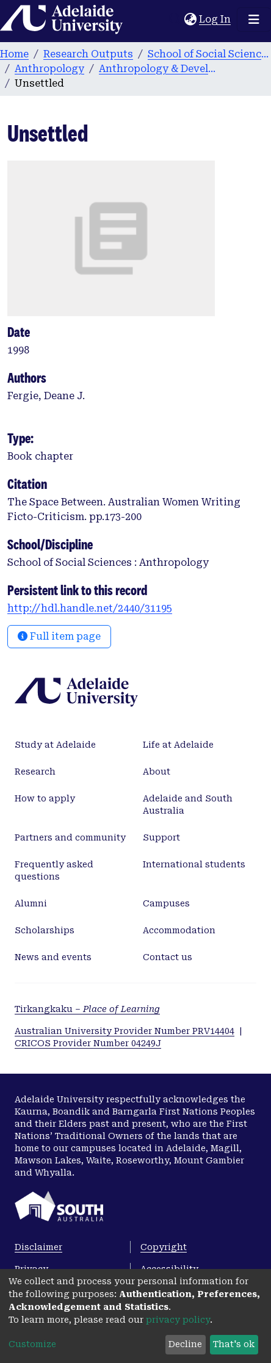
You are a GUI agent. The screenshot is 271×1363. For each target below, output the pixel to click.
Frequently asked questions (54, 870)
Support (161, 837)
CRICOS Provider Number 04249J (88, 1043)
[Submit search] (174, 19)
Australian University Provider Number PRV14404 (124, 1031)
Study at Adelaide (55, 745)
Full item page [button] (59, 636)
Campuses (166, 903)
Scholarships (44, 930)
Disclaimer (38, 1247)
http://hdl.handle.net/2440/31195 (89, 608)
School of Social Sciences (209, 54)
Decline (185, 1344)
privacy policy (178, 1320)
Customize (32, 1344)
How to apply (45, 798)
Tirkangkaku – (87, 1009)
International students (194, 864)
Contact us (167, 957)
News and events (53, 957)
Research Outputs (88, 54)
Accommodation (179, 930)
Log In (215, 19)
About (156, 771)
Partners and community (70, 837)
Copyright (163, 1247)
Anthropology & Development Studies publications (160, 68)
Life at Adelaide (178, 745)
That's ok (234, 1344)
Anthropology (49, 68)
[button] (190, 19)
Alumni (31, 903)
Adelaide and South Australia (188, 804)
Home (14, 54)
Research (35, 771)
